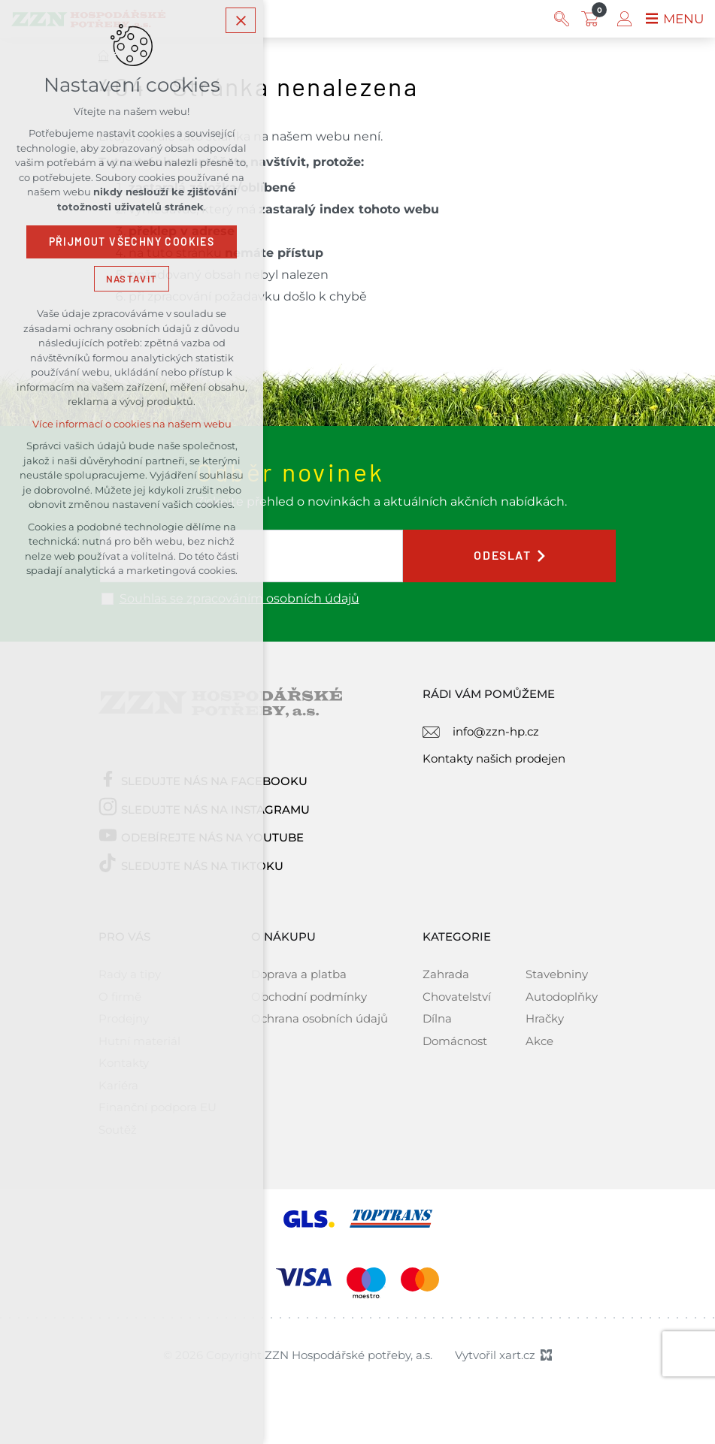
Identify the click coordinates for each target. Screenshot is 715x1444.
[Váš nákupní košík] (590, 18)
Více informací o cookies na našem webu (132, 426)
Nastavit (131, 280)
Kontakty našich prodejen (494, 758)
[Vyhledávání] (558, 18)
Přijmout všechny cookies (132, 244)
